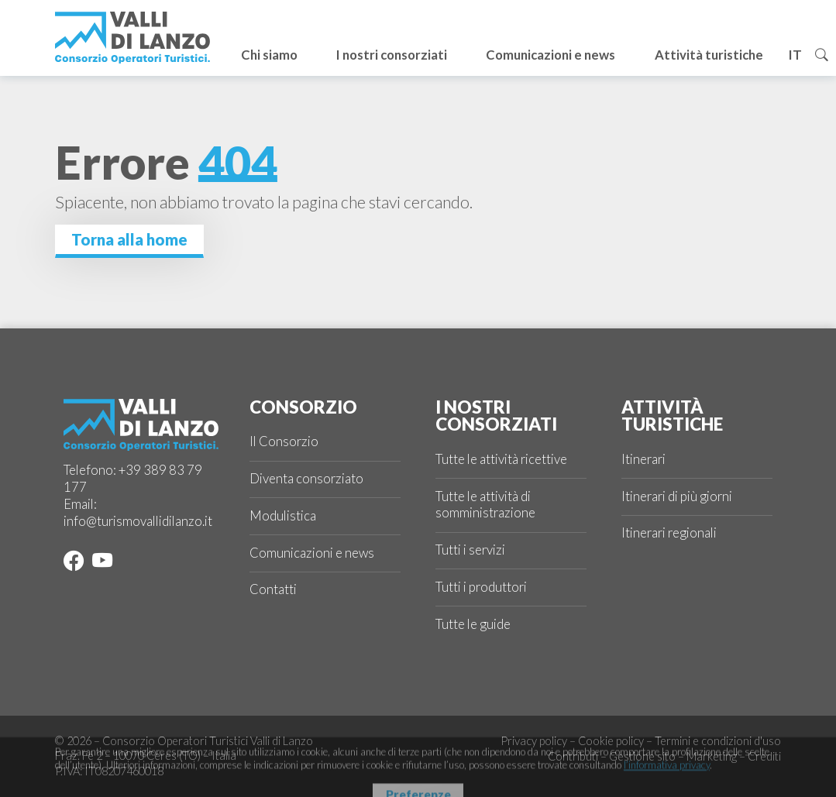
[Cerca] (821, 55)
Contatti (273, 589)
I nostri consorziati (391, 55)
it (795, 55)
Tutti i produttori (481, 587)
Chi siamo (269, 55)
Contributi (573, 756)
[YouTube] (99, 564)
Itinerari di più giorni (676, 496)
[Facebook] (74, 564)
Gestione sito (642, 756)
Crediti (764, 756)
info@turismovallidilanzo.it (138, 521)
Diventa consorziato (306, 478)
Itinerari (643, 459)
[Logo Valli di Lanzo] (132, 38)
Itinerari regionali (669, 533)
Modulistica (282, 516)
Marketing (711, 756)
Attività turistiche (709, 55)
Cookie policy (611, 740)
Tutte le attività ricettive (501, 459)
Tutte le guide (473, 624)
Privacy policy (534, 740)
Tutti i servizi (470, 550)
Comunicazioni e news (550, 55)
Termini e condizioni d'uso (718, 740)
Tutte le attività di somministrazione (485, 505)
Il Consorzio (283, 441)
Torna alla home (129, 239)
